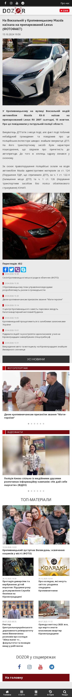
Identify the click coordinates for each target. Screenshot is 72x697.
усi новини (36, 359)
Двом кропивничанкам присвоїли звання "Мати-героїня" (32, 299)
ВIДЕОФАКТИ (15, 432)
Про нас (65, 3)
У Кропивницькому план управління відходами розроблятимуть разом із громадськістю (27, 289)
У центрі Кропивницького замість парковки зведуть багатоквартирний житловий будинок (30, 311)
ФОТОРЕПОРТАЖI (17, 368)
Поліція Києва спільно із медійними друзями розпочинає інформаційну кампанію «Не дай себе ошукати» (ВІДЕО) (35, 482)
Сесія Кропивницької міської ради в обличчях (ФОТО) (30, 277)
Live (64, 10)
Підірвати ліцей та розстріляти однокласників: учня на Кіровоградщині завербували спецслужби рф (31, 335)
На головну (14, 677)
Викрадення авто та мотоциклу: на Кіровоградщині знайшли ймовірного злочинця (34, 348)
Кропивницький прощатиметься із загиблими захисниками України (34, 323)
